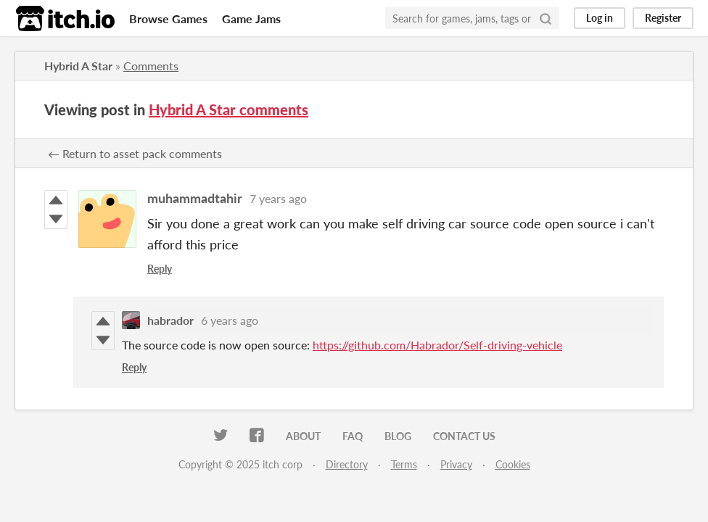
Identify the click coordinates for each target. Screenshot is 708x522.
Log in (599, 18)
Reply (159, 268)
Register (663, 18)
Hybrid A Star (78, 65)
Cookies (512, 464)
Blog (397, 436)
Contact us (464, 436)
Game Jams (251, 18)
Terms (404, 464)
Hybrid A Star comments (228, 109)
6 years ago (229, 320)
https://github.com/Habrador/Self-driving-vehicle (437, 345)
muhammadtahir (194, 198)
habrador (170, 320)
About (303, 436)
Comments (150, 65)
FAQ (352, 436)
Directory (347, 464)
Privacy (456, 464)
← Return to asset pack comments (135, 153)
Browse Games (168, 18)
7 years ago (278, 198)
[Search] (545, 18)
